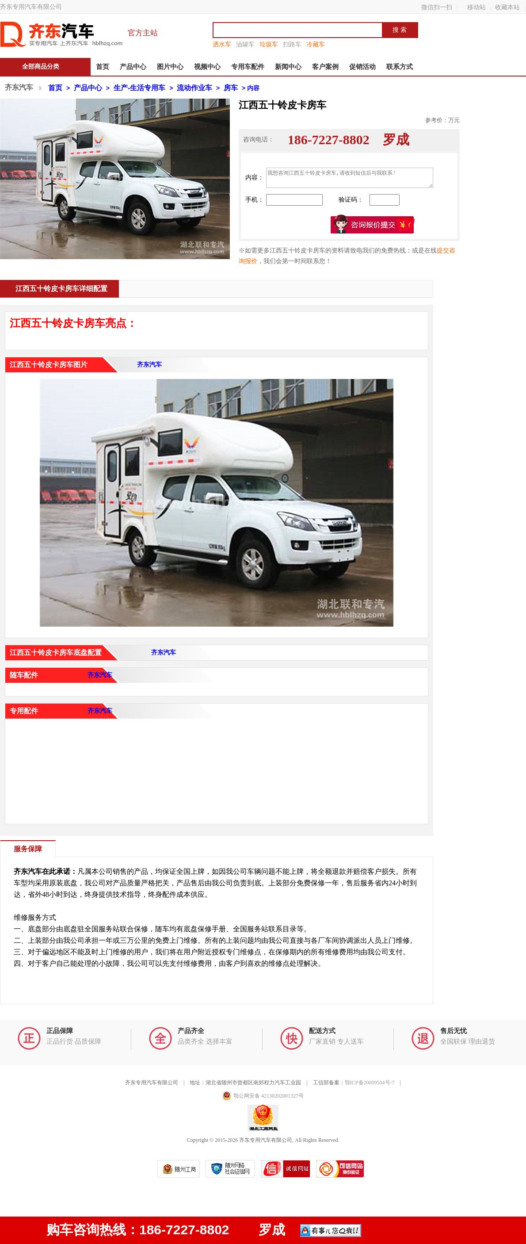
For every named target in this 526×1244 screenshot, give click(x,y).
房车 (231, 88)
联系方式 (399, 66)
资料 (338, 261)
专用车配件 (247, 66)
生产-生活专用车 (139, 88)
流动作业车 (194, 88)
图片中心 (170, 66)
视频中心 (207, 66)
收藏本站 (507, 7)
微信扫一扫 (436, 7)
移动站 (476, 7)
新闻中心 (288, 66)
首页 (102, 66)
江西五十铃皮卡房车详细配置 (61, 288)
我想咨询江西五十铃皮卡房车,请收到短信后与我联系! (349, 178)
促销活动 (362, 66)
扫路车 (292, 44)
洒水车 (222, 44)
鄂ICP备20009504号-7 (370, 1082)
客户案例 (325, 66)
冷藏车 (315, 44)
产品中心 (133, 66)
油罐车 (245, 44)
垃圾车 (268, 44)
